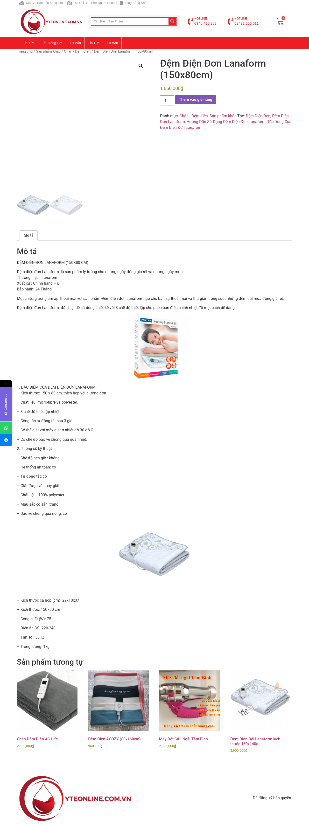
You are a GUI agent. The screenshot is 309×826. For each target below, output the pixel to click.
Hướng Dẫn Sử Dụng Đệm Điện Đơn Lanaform (226, 121)
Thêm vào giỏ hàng (195, 99)
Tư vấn (75, 43)
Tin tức (28, 43)
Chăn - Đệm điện (77, 51)
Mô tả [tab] (29, 235)
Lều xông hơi (52, 43)
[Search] (172, 21)
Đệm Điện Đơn (258, 116)
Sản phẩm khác (48, 51)
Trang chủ (25, 51)
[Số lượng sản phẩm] (167, 100)
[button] (140, 66)
